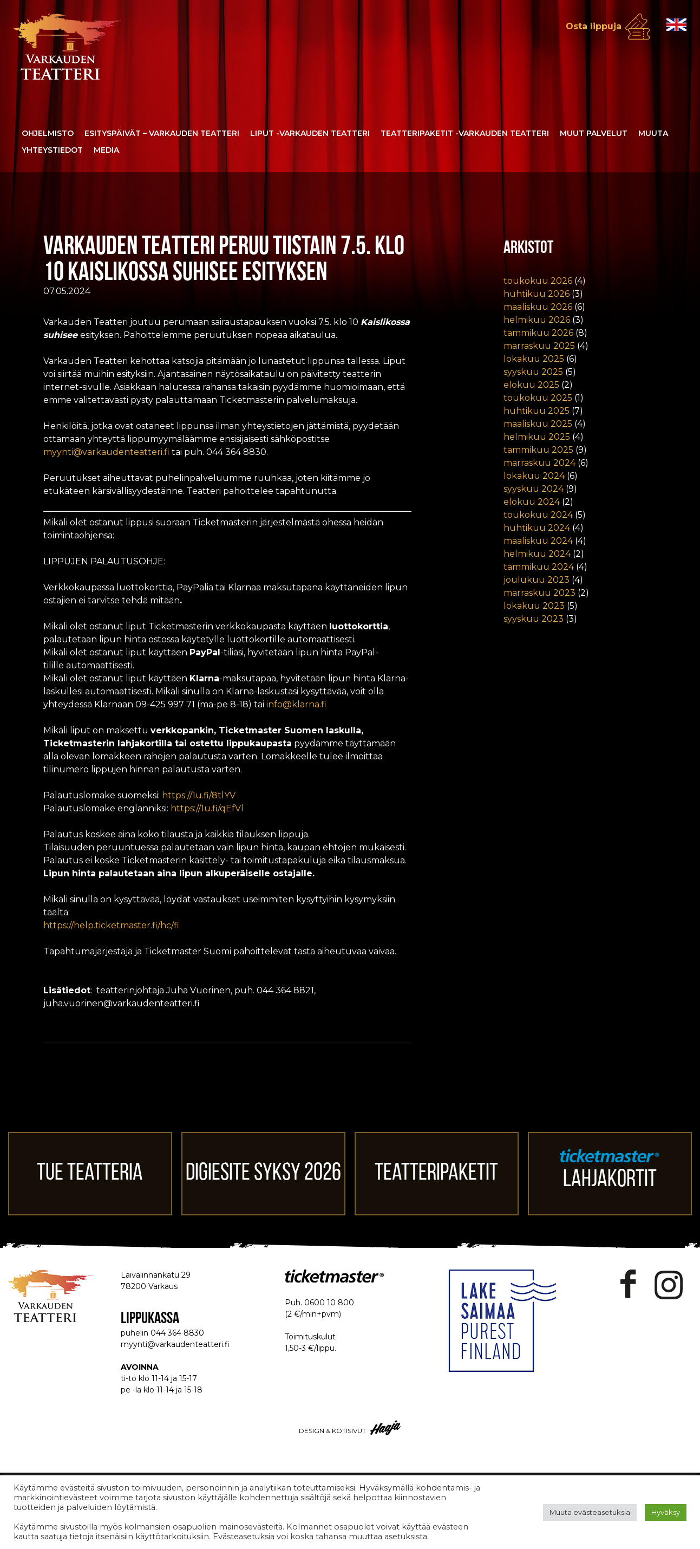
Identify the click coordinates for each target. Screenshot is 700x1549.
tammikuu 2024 (538, 567)
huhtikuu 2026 (536, 294)
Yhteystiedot (52, 150)
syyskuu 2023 (533, 619)
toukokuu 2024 (538, 515)
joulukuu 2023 (536, 580)
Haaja (386, 1427)
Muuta (653, 133)
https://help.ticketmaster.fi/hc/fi (111, 925)
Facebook (628, 1284)
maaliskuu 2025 (537, 424)
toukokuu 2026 (537, 281)
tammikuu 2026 (538, 333)
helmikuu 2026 (536, 320)
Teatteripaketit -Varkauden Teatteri (465, 133)
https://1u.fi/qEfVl (207, 808)
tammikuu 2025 (538, 450)
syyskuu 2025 (533, 372)
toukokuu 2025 (537, 398)
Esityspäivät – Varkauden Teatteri (161, 133)
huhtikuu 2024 (536, 528)
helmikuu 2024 (537, 554)
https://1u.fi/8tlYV (198, 795)
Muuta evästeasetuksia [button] (589, 1512)
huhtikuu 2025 (536, 411)
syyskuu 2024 (533, 489)
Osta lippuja (594, 26)
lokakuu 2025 (533, 359)
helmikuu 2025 (536, 437)
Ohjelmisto (48, 133)
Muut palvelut (593, 133)
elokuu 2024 (531, 502)
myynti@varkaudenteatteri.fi (106, 452)
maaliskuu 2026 (537, 307)
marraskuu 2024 (539, 463)
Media (106, 150)
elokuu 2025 (531, 385)
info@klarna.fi (296, 704)
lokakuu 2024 (534, 476)
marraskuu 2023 (539, 593)
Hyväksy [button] (665, 1512)
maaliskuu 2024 (538, 541)
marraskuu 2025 (539, 346)
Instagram (669, 1284)
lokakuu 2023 (534, 606)
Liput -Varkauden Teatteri (310, 133)
